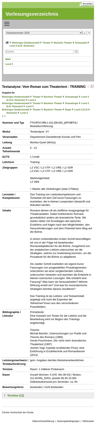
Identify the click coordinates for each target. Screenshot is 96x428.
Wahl (8, 59)
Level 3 (9, 64)
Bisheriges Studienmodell (25, 42)
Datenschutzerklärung (43, 421)
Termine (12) (15, 395)
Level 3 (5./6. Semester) (22, 46)
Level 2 (32, 100)
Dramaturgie (71, 97)
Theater (47, 42)
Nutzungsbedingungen (68, 421)
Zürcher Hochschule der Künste (18, 412)
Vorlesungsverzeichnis (31, 14)
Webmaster (88, 421)
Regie (68, 109)
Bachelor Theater (63, 42)
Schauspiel (81, 42)
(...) (3, 116)
